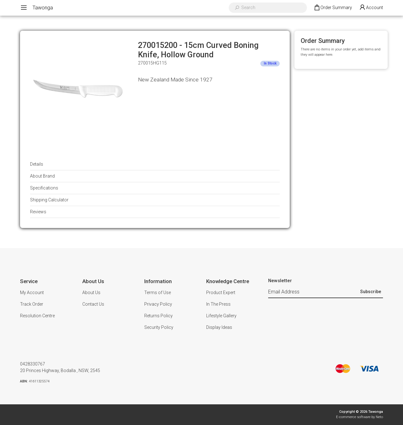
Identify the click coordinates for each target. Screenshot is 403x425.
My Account (32, 292)
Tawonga (43, 8)
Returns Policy (158, 315)
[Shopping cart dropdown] (332, 7)
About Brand (42, 176)
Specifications (44, 187)
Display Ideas (219, 327)
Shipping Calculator (49, 199)
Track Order (31, 304)
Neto (379, 417)
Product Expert (220, 292)
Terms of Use (157, 292)
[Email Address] (313, 292)
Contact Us (93, 304)
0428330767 (32, 363)
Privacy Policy (158, 304)
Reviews (38, 211)
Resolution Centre (37, 315)
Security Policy (158, 327)
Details (36, 164)
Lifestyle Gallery (221, 315)
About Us (91, 292)
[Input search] (272, 7)
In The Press (218, 304)
